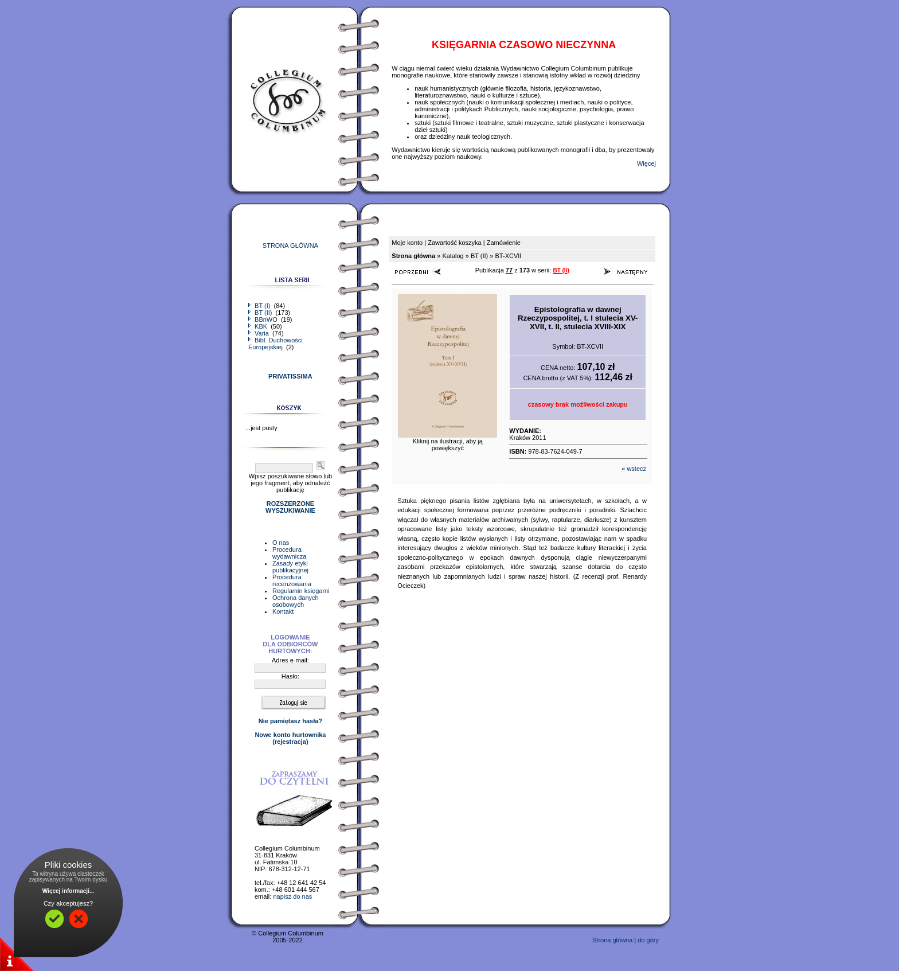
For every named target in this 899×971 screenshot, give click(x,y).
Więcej (646, 163)
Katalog (452, 255)
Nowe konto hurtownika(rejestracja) (290, 738)
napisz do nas (292, 896)
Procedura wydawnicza (289, 553)
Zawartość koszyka (455, 242)
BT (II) (260, 312)
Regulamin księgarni (301, 590)
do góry (648, 940)
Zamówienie (504, 242)
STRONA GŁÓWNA (290, 245)
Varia (259, 333)
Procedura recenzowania (291, 580)
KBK (258, 326)
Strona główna (612, 940)
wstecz (636, 468)
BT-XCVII (508, 255)
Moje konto (407, 242)
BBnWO (263, 319)
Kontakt (283, 611)
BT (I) (260, 305)
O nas (280, 542)
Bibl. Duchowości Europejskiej (275, 343)
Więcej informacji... (68, 891)
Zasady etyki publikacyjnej (290, 567)
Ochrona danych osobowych (295, 601)
